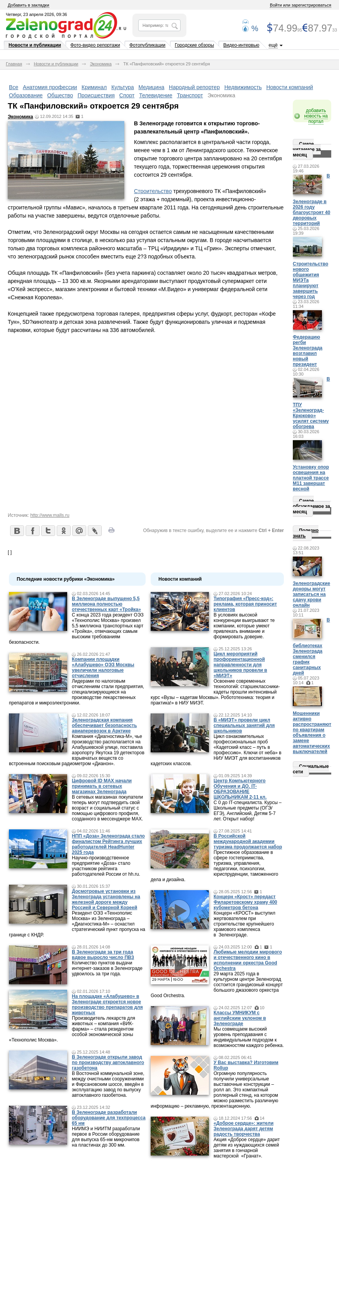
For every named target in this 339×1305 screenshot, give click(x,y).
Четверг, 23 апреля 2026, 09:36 (36, 14)
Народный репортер (194, 87)
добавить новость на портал (316, 116)
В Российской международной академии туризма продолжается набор (248, 841)
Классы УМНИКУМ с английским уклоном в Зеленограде (240, 1018)
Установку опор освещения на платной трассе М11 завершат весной (311, 478)
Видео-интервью (241, 45)
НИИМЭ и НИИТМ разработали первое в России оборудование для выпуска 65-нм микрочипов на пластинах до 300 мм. (106, 1137)
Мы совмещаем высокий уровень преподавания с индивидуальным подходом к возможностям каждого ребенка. (249, 1037)
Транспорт (190, 95)
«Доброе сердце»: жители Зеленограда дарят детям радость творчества (243, 1129)
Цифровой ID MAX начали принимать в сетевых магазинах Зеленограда (102, 786)
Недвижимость (243, 87)
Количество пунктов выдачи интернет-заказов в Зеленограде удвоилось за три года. (107, 968)
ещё (273, 45)
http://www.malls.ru (50, 515)
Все (13, 87)
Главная (14, 63)
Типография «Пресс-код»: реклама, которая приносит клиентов (245, 604)
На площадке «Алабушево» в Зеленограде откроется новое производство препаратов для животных (107, 1004)
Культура (122, 87)
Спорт (126, 95)
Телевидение (155, 95)
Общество (60, 95)
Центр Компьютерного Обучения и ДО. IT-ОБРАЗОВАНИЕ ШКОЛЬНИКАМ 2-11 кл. (240, 789)
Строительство (153, 191)
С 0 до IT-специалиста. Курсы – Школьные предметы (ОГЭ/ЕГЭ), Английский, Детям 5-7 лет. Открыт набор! (248, 811)
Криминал (94, 87)
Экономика (100, 63)
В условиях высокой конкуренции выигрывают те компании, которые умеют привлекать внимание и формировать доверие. (244, 625)
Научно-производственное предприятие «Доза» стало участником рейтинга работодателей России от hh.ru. (106, 866)
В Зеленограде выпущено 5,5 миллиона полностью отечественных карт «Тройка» (106, 604)
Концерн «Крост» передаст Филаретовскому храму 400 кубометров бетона (245, 902)
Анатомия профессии (50, 87)
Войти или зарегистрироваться (300, 5)
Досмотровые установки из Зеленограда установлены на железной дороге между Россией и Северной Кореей (106, 899)
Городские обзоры (194, 45)
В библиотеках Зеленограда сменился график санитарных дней (311, 646)
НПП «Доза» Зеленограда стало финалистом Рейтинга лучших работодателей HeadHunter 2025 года (108, 844)
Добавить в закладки (28, 5)
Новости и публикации (35, 45)
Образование (26, 95)
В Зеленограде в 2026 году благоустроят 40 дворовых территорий (311, 199)
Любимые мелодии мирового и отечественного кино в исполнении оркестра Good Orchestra (248, 960)
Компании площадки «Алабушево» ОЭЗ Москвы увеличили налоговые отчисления (103, 667)
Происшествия (96, 95)
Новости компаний (289, 87)
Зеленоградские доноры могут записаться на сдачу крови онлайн (311, 594)
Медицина (152, 87)
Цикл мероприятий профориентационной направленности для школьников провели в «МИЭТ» (240, 664)
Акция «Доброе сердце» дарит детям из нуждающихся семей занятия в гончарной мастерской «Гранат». (247, 1148)
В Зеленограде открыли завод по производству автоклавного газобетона (108, 1062)
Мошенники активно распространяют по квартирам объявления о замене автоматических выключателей (312, 732)
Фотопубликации (147, 45)
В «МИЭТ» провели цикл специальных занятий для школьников (244, 725)
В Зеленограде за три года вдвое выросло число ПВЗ (103, 954)
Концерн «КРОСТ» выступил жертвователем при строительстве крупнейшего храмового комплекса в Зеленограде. (244, 924)
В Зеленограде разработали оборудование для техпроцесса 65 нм (109, 1118)
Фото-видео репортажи (95, 45)
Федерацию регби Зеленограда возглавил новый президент (307, 350)
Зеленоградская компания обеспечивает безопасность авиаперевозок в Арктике (104, 725)
